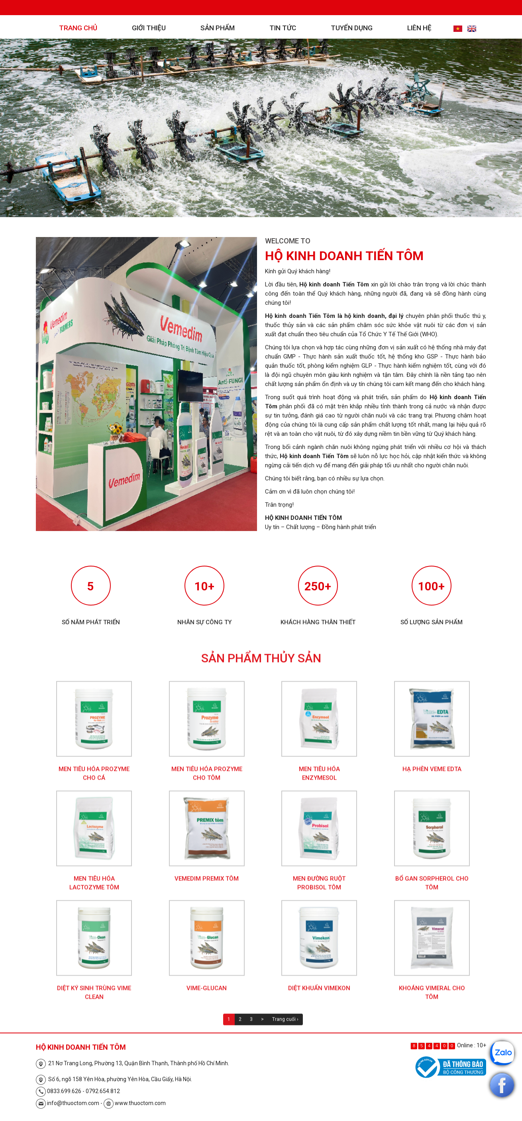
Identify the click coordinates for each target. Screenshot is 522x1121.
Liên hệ (419, 28)
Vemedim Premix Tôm (207, 886)
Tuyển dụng (352, 28)
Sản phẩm (217, 28)
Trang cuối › (285, 1026)
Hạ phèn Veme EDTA (431, 776)
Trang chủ (78, 28)
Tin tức (282, 28)
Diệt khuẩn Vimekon (319, 995)
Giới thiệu (149, 28)
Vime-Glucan (206, 995)
